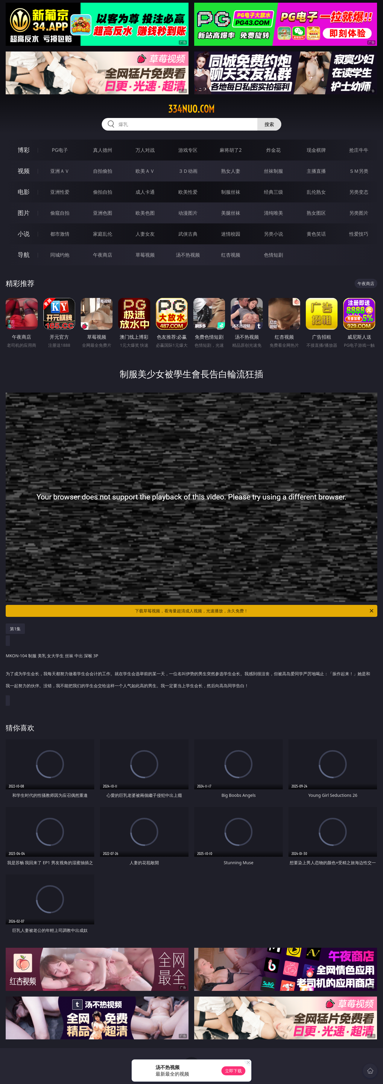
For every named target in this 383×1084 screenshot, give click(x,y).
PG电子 (60, 150)
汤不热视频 (188, 255)
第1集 (15, 629)
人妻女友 (145, 234)
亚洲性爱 (59, 192)
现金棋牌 (316, 150)
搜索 (269, 124)
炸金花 (273, 150)
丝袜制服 (273, 171)
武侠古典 (187, 234)
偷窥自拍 (59, 213)
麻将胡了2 (230, 150)
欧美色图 (145, 213)
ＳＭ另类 (358, 171)
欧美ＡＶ (145, 171)
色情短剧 (273, 255)
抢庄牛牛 (358, 150)
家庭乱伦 (102, 234)
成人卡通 (145, 192)
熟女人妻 (230, 171)
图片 (24, 213)
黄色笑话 (316, 234)
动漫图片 (187, 213)
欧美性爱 (187, 192)
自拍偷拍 (102, 171)
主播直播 (316, 171)
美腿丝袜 (230, 213)
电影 (24, 192)
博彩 (24, 150)
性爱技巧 (358, 234)
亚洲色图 (102, 213)
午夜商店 (102, 255)
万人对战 (145, 150)
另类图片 (358, 213)
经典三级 (273, 192)
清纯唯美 (273, 213)
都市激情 (59, 234)
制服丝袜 (230, 192)
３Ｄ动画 (187, 171)
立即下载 (233, 1071)
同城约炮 (59, 255)
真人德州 (102, 150)
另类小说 (273, 234)
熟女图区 (316, 213)
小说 (24, 234)
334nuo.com (191, 109)
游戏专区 (187, 150)
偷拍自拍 (102, 192)
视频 (24, 171)
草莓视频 (145, 255)
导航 (24, 255)
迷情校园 (230, 234)
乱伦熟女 (316, 192)
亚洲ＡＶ (59, 171)
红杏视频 (230, 255)
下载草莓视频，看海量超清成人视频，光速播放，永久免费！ (254, 610)
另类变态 (358, 192)
